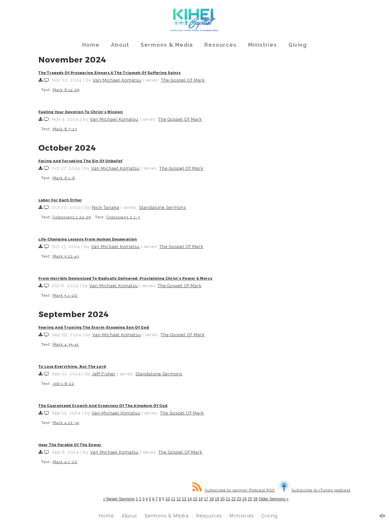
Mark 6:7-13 (65, 129)
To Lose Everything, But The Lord (72, 366)
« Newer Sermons (119, 499)
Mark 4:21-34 (66, 422)
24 (244, 499)
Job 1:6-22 (63, 383)
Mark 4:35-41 (66, 344)
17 (206, 499)
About (120, 45)
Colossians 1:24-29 (72, 217)
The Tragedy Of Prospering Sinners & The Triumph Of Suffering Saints (109, 72)
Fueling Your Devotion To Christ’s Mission (80, 112)
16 (200, 499)
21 (228, 499)
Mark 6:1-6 (64, 178)
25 (250, 499)
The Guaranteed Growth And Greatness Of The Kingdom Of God (103, 405)
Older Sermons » (273, 499)
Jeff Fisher (104, 373)
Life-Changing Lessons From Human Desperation (87, 239)
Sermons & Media (167, 45)
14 (189, 499)
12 (178, 499)
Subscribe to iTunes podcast (315, 490)
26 (255, 499)
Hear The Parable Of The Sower (70, 444)
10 (168, 499)
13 (184, 499)
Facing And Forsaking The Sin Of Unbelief (80, 161)
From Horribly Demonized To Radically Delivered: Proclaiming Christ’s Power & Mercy (125, 278)
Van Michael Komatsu (117, 80)
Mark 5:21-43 (66, 256)
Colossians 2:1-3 (123, 217)
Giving (297, 45)
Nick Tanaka (105, 207)
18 (211, 499)
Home (91, 45)
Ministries (262, 45)
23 (239, 499)
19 (217, 499)
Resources (220, 45)
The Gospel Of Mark (183, 80)
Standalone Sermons (162, 207)
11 (173, 499)
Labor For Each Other (60, 200)
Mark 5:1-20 (65, 295)
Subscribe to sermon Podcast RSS (233, 490)
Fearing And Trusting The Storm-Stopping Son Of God (93, 327)
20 (222, 499)
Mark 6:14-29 (66, 89)
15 (195, 499)
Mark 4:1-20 (65, 462)
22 (233, 499)
